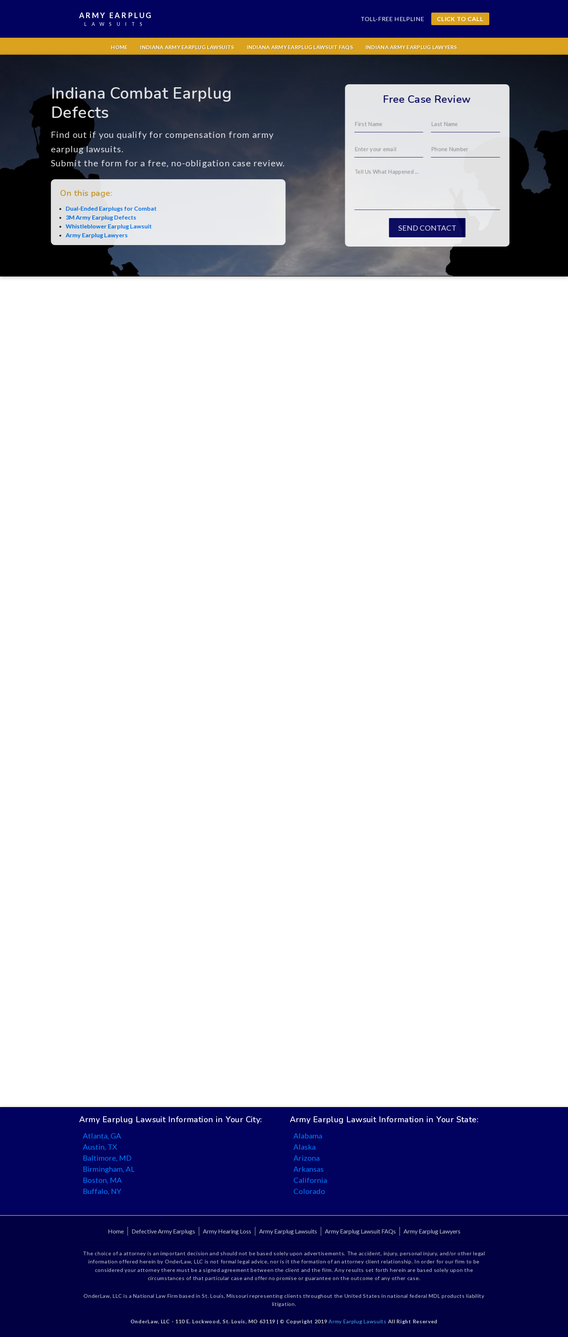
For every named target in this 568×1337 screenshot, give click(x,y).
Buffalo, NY (102, 1191)
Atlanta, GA (102, 1135)
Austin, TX (100, 1146)
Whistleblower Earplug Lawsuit (67, 226)
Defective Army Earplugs (163, 1231)
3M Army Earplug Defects (59, 217)
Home (119, 47)
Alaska (304, 1146)
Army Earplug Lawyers (55, 234)
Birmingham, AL (109, 1168)
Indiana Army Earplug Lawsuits (187, 47)
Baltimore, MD (107, 1157)
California (310, 1179)
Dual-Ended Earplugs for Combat (69, 208)
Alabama (307, 1135)
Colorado (309, 1191)
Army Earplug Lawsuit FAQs (360, 1231)
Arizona (306, 1157)
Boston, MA (102, 1179)
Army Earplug (116, 19)
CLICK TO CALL (460, 18)
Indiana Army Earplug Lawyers (411, 47)
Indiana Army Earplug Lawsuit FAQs (300, 47)
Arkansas (308, 1168)
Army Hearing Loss (227, 1231)
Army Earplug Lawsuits (288, 1231)
